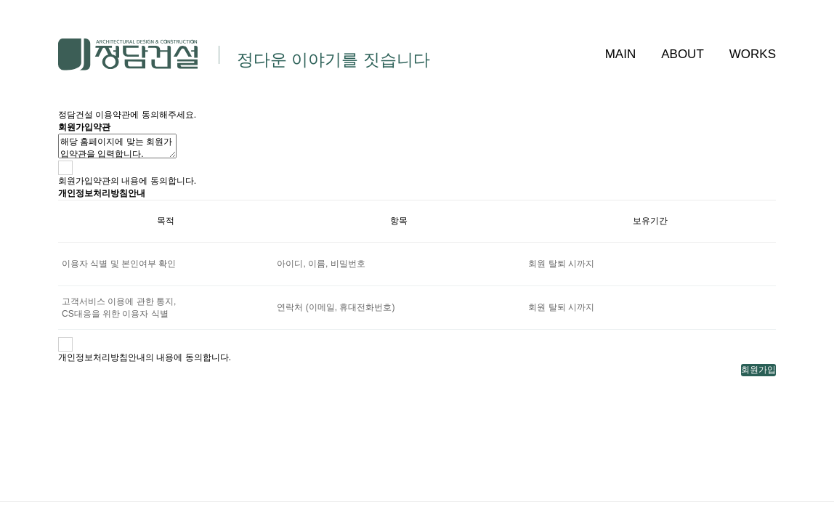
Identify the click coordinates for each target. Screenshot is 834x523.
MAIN (620, 54)
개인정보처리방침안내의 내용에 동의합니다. (144, 357)
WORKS (752, 54)
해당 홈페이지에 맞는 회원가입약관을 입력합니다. (117, 146)
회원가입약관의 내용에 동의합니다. (127, 181)
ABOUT (682, 54)
